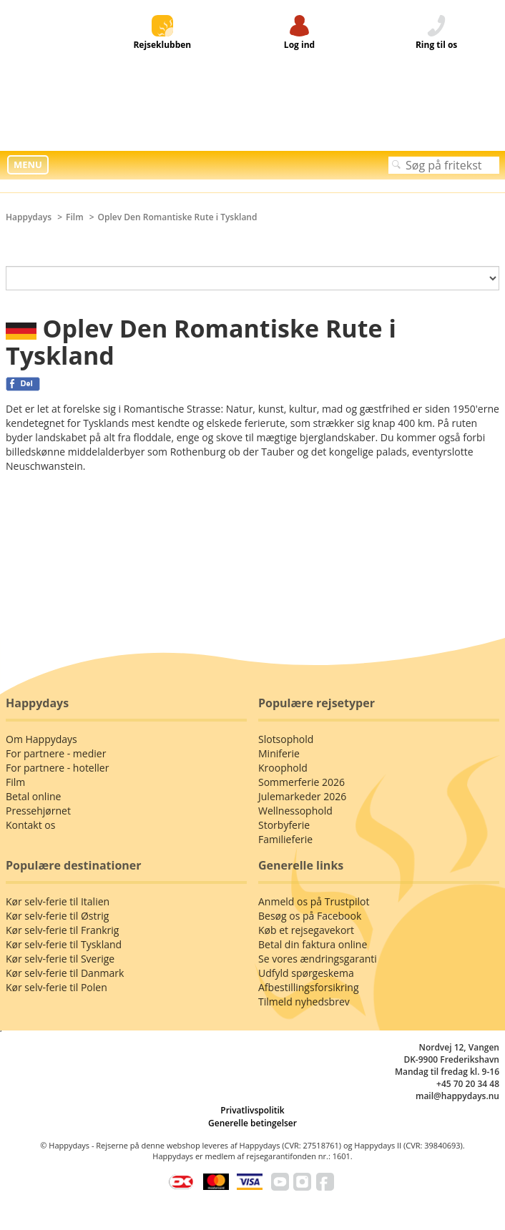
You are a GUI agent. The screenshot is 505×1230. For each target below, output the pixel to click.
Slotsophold (285, 739)
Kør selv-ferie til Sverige (60, 958)
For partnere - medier (56, 753)
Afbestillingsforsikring (308, 987)
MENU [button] (28, 164)
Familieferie (285, 839)
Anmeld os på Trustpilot (313, 901)
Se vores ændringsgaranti (317, 958)
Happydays (29, 217)
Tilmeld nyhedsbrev (304, 1001)
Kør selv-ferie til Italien (57, 901)
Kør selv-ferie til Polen (56, 987)
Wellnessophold (295, 810)
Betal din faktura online (312, 944)
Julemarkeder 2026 (302, 796)
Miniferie (279, 753)
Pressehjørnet (38, 810)
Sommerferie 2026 (301, 782)
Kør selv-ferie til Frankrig (62, 930)
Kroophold (283, 767)
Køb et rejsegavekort (306, 930)
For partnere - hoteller (57, 767)
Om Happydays (41, 739)
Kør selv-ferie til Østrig (57, 916)
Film (75, 217)
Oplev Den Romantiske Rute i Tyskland (178, 217)
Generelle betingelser (252, 1123)
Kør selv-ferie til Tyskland (64, 944)
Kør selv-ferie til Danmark (65, 973)
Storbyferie (284, 825)
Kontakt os (30, 825)
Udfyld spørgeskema (306, 973)
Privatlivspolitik (252, 1110)
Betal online (33, 796)
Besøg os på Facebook (309, 916)
